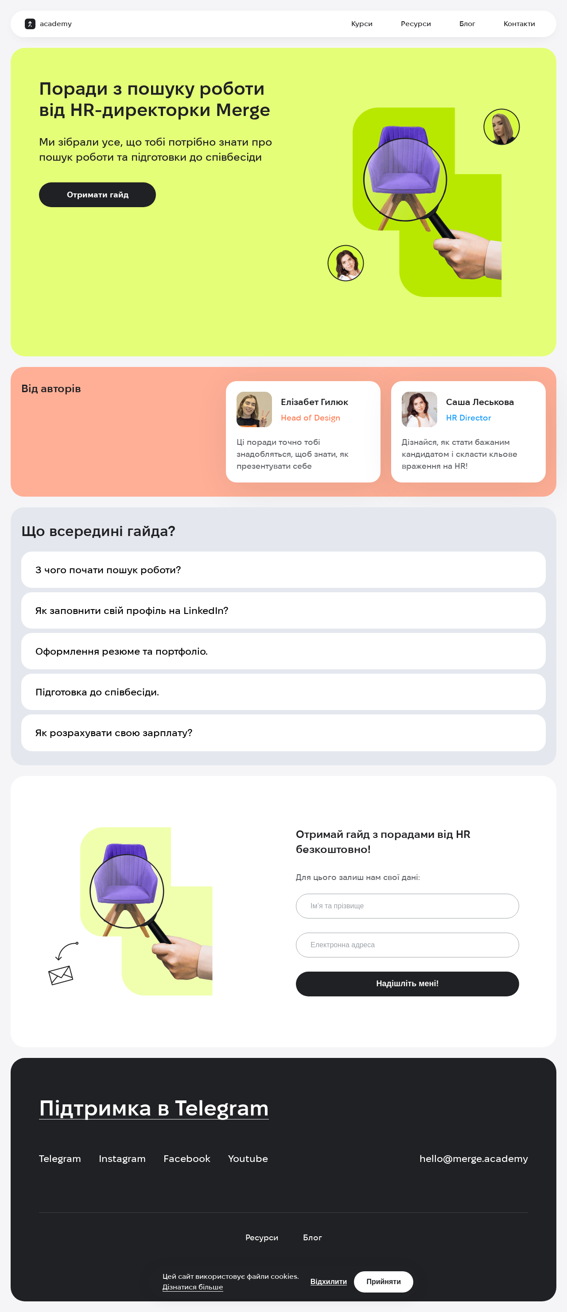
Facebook (186, 1158)
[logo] (48, 24)
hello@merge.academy (473, 1158)
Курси (362, 23)
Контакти (519, 23)
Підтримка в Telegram (154, 1107)
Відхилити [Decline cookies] (329, 1281)
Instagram (122, 1158)
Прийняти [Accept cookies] (383, 1281)
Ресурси (416, 23)
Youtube (248, 1158)
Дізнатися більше (193, 1287)
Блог (467, 23)
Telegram (60, 1158)
